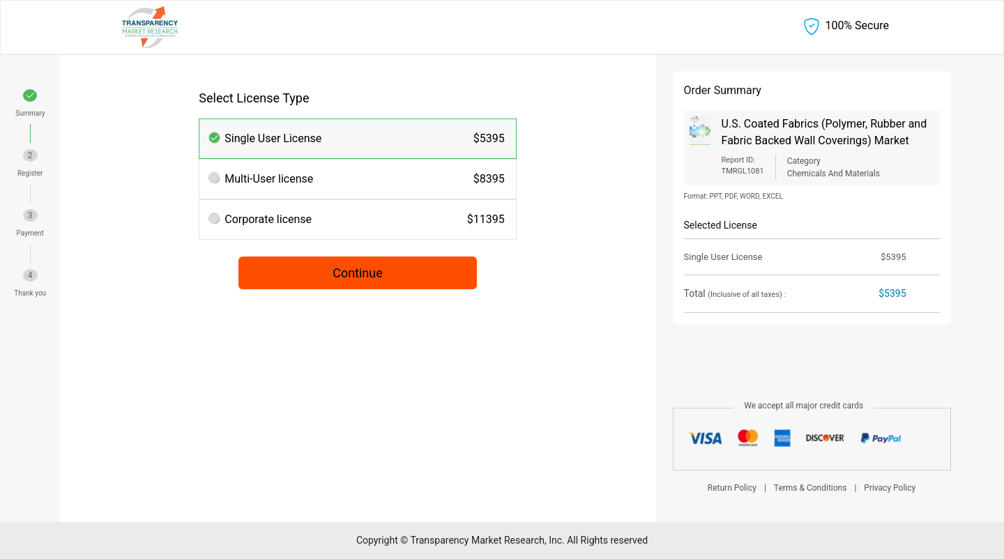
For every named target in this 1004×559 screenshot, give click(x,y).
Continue (358, 273)
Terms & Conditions (810, 488)
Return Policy (732, 488)
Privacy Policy (889, 488)
